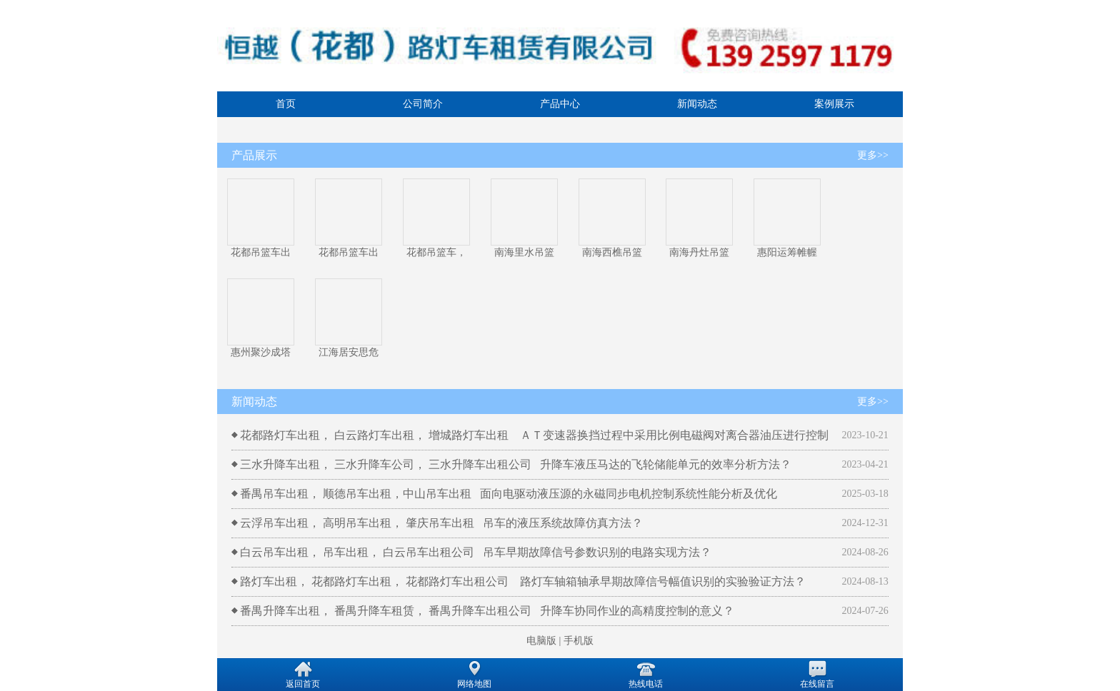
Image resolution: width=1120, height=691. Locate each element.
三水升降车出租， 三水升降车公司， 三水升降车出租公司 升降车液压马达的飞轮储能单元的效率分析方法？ (515, 464)
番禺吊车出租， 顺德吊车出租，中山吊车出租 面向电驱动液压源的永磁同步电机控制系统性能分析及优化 (508, 494)
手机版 (579, 640)
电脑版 (541, 640)
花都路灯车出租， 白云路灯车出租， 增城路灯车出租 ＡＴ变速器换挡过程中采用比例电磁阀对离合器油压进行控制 (534, 435)
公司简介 (423, 104)
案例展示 (834, 104)
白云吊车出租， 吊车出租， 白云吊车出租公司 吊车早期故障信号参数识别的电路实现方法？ (475, 552)
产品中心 (560, 104)
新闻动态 (697, 104)
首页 (286, 104)
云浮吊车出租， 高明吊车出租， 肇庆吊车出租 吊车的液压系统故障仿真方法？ (441, 523)
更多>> (873, 155)
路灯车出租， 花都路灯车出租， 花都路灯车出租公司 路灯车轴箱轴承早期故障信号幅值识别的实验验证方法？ (523, 581)
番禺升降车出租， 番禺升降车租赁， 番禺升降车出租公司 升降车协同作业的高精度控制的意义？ (487, 611)
